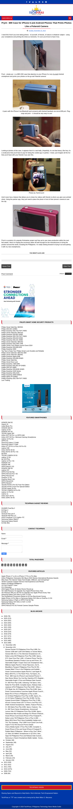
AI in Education (6, 587)
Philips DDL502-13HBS (9, 329)
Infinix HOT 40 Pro (7, 496)
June (7, 749)
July (7, 747)
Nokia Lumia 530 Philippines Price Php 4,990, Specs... (23, 656)
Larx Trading (5, 380)
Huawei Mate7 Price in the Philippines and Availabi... (23, 669)
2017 (6, 636)
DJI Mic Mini (5, 523)
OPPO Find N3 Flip (7, 472)
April (7, 753)
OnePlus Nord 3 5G (8, 479)
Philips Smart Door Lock (9, 362)
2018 (6, 634)
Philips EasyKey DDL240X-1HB (12, 343)
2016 (6, 638)
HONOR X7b (5, 463)
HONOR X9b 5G (7, 468)
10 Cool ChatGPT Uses (9, 585)
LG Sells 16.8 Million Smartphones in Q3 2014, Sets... (23, 733)
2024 (6, 620)
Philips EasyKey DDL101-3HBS (12, 340)
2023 (6, 623)
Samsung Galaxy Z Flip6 (9, 444)
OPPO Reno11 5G (7, 466)
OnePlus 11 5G (6, 477)
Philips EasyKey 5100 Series (11, 371)
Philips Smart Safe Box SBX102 (12, 332)
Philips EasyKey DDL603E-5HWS (12, 369)
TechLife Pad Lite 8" (8, 514)
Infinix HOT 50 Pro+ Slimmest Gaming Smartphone (18, 437)
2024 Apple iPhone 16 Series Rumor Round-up (17, 589)
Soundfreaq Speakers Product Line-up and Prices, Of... (23, 660)
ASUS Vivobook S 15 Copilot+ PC (12, 517)
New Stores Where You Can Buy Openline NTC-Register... (25, 678)
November (9, 647)
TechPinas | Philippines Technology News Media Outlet (42, 807)
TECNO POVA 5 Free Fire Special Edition (15, 486)
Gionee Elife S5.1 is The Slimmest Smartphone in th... (23, 654)
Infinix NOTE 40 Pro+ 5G (9, 452)
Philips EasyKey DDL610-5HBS (12, 338)
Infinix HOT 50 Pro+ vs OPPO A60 (13, 435)
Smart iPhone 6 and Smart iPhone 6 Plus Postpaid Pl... (23, 716)
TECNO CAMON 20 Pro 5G (10, 490)
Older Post (67, 266)
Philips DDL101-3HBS (8, 367)
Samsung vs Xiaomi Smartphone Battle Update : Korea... (24, 738)
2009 (6, 771)
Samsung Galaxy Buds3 (9, 521)
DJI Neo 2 (4, 510)
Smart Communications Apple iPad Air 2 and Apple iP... (23, 671)
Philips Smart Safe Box (9, 360)
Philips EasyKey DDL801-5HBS (12, 334)
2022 (6, 625)
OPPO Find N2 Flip (7, 604)
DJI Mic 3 (4, 512)
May (7, 751)
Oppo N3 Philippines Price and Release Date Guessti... (23, 736)
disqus (62, 273)
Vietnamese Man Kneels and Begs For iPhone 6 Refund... (24, 714)
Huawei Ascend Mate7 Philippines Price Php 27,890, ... (23, 700)
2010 (6, 769)
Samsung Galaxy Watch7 (10, 519)
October (8, 740)
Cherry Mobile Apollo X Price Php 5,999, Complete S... (23, 727)
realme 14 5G (6, 430)
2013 (6, 762)
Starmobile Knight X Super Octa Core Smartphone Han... (24, 663)
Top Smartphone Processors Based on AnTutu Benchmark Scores (23, 596)
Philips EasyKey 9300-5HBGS (11, 375)
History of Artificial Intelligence (11, 583)
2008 (6, 773)
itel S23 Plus (5, 459)
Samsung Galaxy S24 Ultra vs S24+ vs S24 (16, 594)
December (9, 645)
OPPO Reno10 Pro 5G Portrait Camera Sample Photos (20, 605)
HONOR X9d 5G (7, 422)
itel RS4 (4, 454)
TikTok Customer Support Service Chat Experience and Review (22, 582)
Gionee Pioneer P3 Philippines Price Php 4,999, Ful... (23, 649)
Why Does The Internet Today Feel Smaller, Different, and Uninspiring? (25, 580)
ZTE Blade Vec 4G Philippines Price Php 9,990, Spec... (23, 689)
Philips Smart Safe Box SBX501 (12, 327)
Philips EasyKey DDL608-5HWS (12, 358)
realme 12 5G (6, 457)
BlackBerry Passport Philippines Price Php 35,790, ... (23, 667)
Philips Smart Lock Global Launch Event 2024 (16, 345)
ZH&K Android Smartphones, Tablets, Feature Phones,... (24, 705)
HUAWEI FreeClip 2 (8, 508)
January (8, 760)
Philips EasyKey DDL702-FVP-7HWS (14, 331)
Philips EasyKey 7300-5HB (10, 364)
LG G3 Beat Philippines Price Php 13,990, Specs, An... (23, 696)
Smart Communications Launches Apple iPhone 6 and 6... (24, 691)
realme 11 (4, 494)
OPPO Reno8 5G (7, 481)
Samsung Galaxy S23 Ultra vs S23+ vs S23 (16, 602)
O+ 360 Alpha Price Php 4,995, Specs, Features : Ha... (23, 707)
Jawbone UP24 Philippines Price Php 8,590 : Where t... (23, 687)
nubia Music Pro (6, 426)
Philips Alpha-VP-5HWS (9, 376)
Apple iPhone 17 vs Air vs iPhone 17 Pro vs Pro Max (19, 576)
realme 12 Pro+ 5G (7, 461)
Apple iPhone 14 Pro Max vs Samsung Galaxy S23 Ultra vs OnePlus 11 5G (26, 598)
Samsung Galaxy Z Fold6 (10, 442)
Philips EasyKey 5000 (8, 349)
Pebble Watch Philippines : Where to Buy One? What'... (24, 731)
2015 (6, 640)
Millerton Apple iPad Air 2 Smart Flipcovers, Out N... (22, 665)
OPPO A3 (4, 441)
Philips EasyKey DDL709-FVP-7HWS (14, 378)
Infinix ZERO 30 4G (8, 497)
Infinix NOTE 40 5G (8, 450)
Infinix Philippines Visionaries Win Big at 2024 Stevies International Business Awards (29, 578)
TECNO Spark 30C (7, 433)
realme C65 (5, 448)
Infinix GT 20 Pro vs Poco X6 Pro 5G (13, 446)
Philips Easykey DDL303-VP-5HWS (13, 365)
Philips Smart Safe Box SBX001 (12, 354)
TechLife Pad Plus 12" (8, 515)
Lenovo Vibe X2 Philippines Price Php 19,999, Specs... (23, 711)
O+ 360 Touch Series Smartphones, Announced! (21, 709)
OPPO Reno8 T (6, 483)
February (9, 758)
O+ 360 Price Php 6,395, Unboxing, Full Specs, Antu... (23, 682)
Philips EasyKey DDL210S (10, 373)
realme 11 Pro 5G (7, 492)
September (9, 742)
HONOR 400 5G (6, 428)
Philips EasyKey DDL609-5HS (11, 347)
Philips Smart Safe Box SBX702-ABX (14, 353)
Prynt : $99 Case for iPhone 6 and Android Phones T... (23, 676)
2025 (6, 618)
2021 (6, 627)
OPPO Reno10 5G (7, 475)
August (8, 744)
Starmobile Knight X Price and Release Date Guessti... (23, 680)
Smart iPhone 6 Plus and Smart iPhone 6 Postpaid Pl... (23, 729)
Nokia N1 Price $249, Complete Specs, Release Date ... (24, 685)
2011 (6, 767)
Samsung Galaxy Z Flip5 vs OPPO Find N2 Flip (17, 600)
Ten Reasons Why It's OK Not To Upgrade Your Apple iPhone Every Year (25, 592)
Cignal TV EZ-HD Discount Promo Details (19, 725)
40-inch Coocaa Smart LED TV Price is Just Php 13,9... (23, 702)
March (8, 756)
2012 (6, 764)
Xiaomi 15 (4, 424)
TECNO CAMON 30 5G (9, 455)
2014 (6, 643)
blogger (68, 273)
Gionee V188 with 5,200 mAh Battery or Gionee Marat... (24, 651)
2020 (6, 629)
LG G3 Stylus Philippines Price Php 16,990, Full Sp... (23, 698)
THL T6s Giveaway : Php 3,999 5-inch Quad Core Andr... (24, 722)
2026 (6, 616)
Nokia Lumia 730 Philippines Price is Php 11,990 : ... (23, 718)
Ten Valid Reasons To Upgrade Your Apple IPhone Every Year (22, 591)
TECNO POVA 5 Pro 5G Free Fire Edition (15, 485)
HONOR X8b (5, 464)
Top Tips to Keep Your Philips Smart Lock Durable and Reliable (22, 351)
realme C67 (5, 470)
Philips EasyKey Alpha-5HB (10, 356)
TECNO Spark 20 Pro (8, 488)
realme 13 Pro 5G (7, 439)
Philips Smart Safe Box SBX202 (12, 342)
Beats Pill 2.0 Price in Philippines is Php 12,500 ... (22, 694)
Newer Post (6, 266)
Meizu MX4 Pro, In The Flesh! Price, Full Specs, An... (23, 674)
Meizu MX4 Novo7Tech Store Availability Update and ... (23, 720)
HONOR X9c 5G (7, 431)
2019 (6, 632)
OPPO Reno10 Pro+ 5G (9, 474)
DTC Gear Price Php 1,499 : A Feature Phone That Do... (24, 658)
